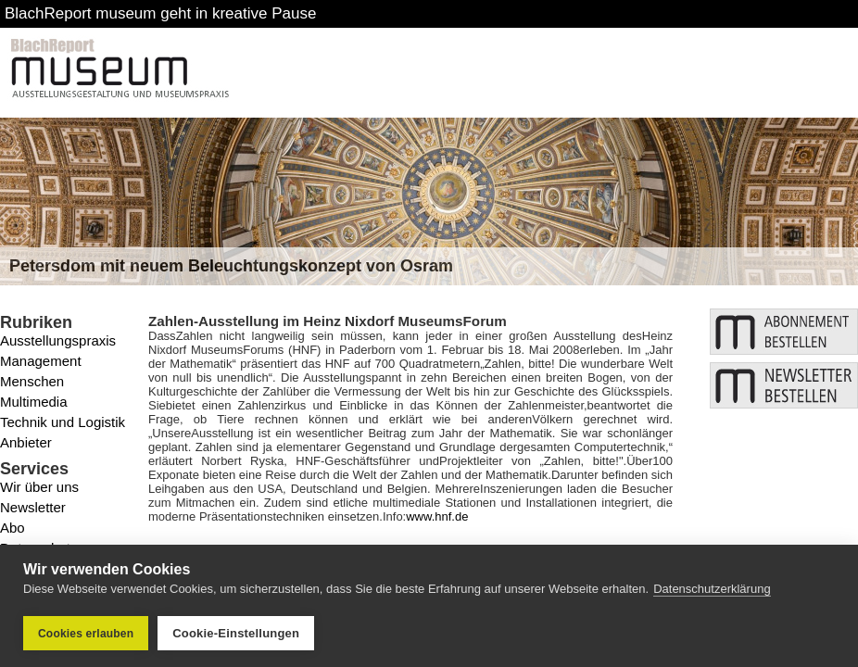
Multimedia (34, 401)
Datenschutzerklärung (711, 589)
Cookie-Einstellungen (235, 633)
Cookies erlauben (85, 633)
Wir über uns (39, 487)
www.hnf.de (437, 516)
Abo (12, 527)
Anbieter (26, 442)
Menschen (32, 381)
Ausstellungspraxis (58, 340)
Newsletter (33, 507)
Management (41, 361)
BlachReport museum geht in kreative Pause (160, 13)
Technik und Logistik (62, 422)
